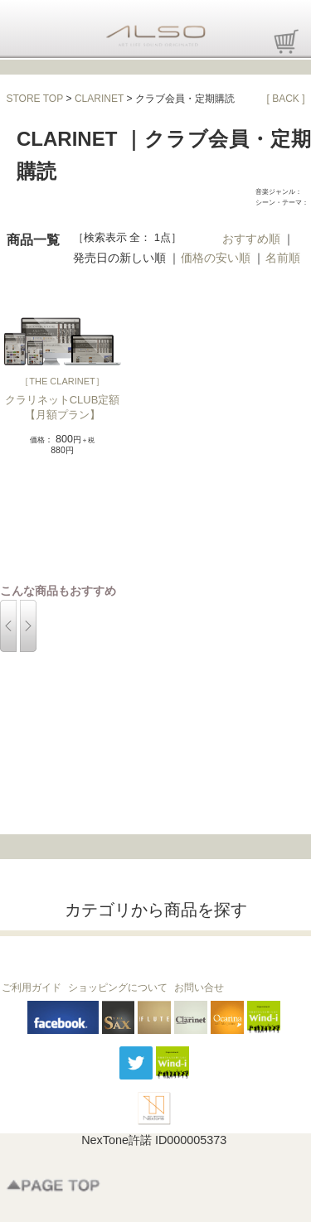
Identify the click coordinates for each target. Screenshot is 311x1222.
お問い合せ (199, 987)
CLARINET (99, 98)
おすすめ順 (251, 238)
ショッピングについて (118, 987)
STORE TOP (35, 98)
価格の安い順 (215, 257)
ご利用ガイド (31, 987)
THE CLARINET (62, 381)
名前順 (282, 257)
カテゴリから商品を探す (156, 910)
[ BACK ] (285, 98)
